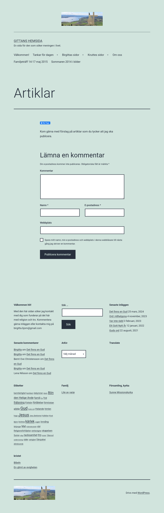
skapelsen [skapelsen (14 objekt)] (47, 430)
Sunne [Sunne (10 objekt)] (16, 435)
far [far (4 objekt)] (42, 398)
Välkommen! (21, 55)
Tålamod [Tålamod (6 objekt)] (50, 435)
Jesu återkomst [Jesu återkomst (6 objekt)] (36, 416)
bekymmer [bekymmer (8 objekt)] (38, 393)
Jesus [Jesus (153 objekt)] (23, 415)
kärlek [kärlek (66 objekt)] (29, 421)
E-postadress (93, 205)
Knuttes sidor (96, 55)
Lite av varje (68, 392)
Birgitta (18, 349)
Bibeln (17, 462)
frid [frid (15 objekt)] (45, 398)
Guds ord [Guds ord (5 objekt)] (31, 409)
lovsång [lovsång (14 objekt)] (45, 421)
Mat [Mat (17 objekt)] (24, 426)
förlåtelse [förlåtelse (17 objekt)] (38, 402)
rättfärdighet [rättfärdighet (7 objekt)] (36, 431)
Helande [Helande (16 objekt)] (39, 408)
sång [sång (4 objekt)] (21, 435)
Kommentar (46, 170)
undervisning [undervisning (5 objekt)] (18, 440)
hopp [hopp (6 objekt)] (16, 416)
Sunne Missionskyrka (121, 392)
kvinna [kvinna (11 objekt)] (22, 422)
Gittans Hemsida (28, 41)
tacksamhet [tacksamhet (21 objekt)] (30, 435)
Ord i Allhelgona (118, 316)
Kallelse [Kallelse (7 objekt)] (45, 416)
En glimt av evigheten (25, 467)
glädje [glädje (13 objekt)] (17, 409)
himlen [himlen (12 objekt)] (48, 409)
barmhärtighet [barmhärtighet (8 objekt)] (20, 393)
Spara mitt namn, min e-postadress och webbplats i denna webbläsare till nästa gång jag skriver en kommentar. (83, 242)
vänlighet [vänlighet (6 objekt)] (32, 440)
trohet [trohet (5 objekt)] (44, 435)
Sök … (65, 305)
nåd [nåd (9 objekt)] (38, 426)
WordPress (144, 492)
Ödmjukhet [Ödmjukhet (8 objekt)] (41, 439)
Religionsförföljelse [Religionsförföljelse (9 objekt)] (22, 431)
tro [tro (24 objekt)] (39, 435)
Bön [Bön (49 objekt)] (50, 393)
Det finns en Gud (118, 311)
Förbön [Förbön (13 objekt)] (28, 402)
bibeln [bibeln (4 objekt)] (45, 393)
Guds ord (114, 330)
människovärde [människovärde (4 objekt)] (31, 427)
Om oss (117, 55)
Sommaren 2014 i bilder (65, 61)
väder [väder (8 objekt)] (26, 439)
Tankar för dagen (43, 55)
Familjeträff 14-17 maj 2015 (31, 61)
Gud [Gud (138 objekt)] (24, 408)
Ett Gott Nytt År (117, 325)
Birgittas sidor (70, 55)
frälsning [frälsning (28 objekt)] (19, 402)
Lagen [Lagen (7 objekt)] (37, 422)
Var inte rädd (116, 320)
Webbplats (46, 222)
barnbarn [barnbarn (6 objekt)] (29, 393)
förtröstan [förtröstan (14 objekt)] (49, 402)
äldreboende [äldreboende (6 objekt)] (18, 444)
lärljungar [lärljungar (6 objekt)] (17, 426)
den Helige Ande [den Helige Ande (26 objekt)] (24, 397)
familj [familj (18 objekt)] (37, 397)
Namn (44, 205)
